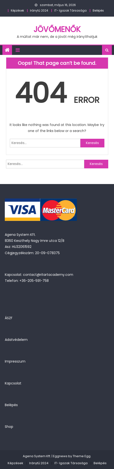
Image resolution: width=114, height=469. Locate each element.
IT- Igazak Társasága (70, 10)
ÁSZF (8, 318)
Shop (9, 426)
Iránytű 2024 (39, 10)
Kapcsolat (13, 383)
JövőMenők (57, 29)
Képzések (17, 10)
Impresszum (15, 361)
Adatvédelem (16, 339)
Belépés (98, 10)
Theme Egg (81, 456)
